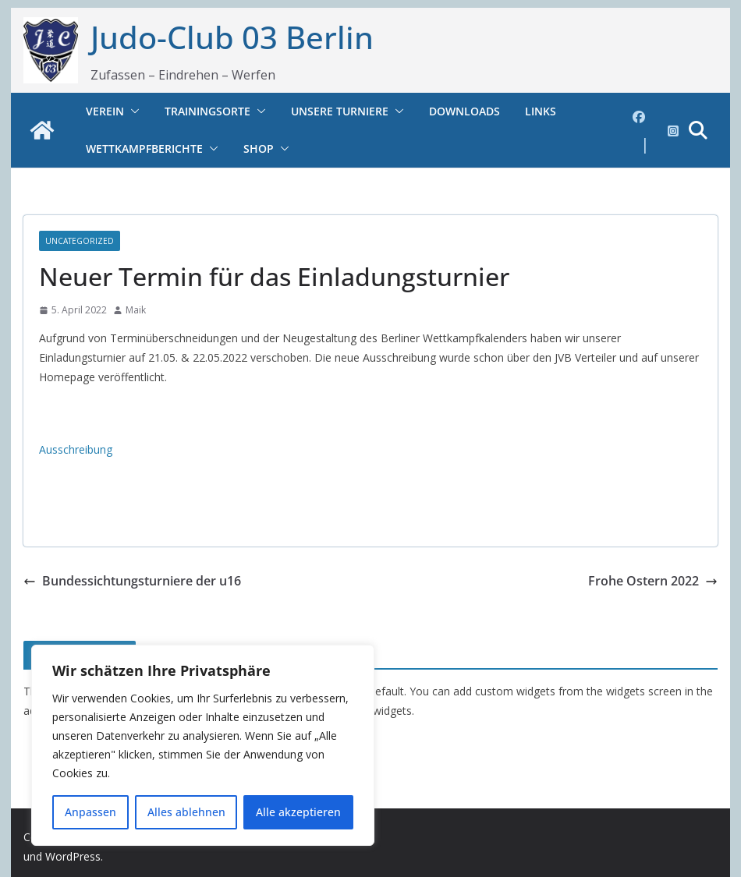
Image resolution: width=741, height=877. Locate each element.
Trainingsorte (207, 111)
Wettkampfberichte (144, 148)
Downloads (464, 111)
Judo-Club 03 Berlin (232, 37)
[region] (202, 745)
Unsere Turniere (339, 111)
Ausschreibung (75, 449)
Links (540, 111)
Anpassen (90, 812)
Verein (105, 111)
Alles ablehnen (186, 812)
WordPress (73, 856)
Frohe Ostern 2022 (653, 580)
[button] (132, 111)
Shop (258, 148)
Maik (136, 309)
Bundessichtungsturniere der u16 (132, 580)
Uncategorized (79, 240)
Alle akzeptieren (298, 812)
